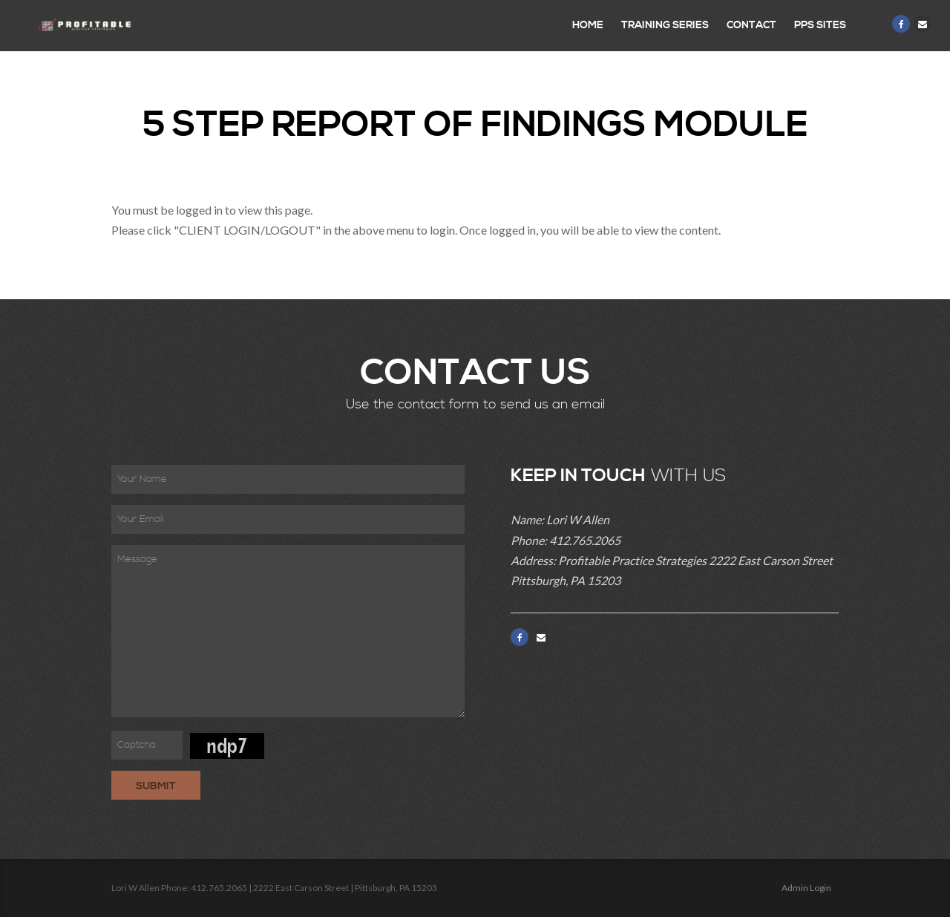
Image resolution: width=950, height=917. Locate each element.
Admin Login (806, 887)
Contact (751, 25)
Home (587, 25)
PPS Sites (820, 25)
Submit (156, 786)
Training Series (665, 25)
